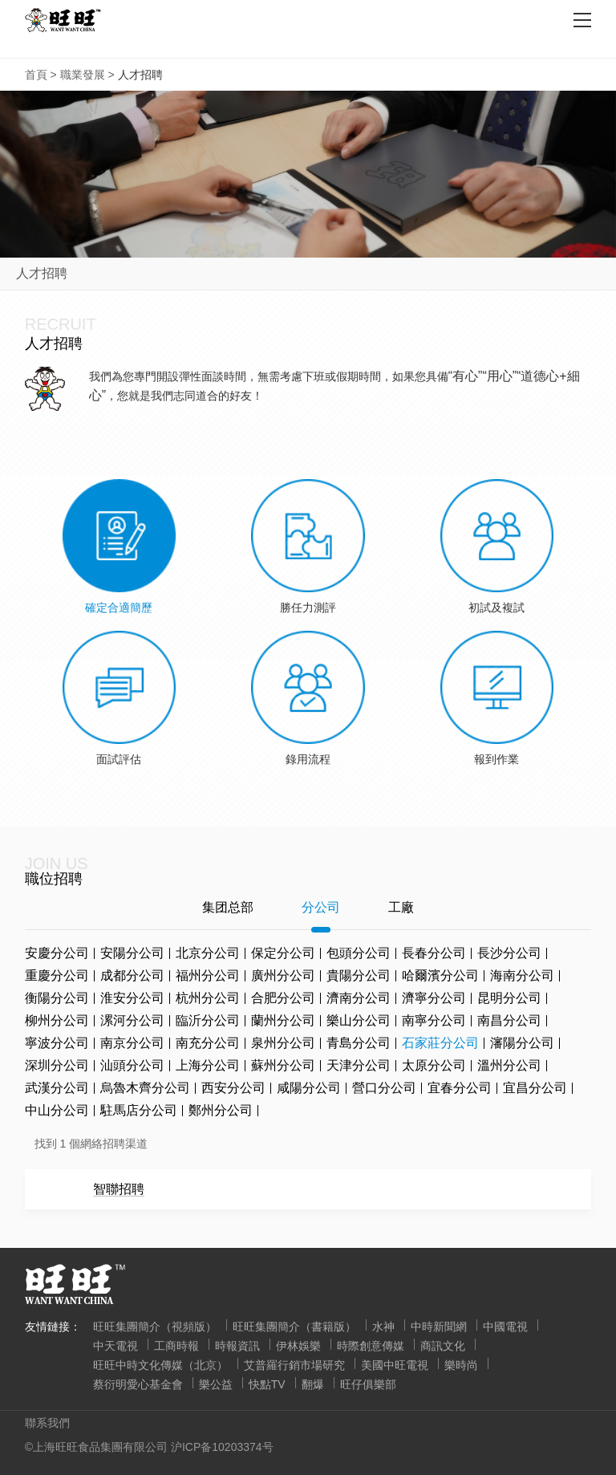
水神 (383, 1326)
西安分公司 (233, 1088)
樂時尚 (461, 1365)
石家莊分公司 (440, 1043)
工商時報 (176, 1345)
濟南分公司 (358, 998)
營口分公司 (384, 1088)
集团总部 (227, 907)
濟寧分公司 (434, 998)
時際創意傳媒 (370, 1345)
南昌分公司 (509, 1020)
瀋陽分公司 (522, 1043)
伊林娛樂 (298, 1345)
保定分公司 (283, 953)
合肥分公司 (283, 998)
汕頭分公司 (132, 1065)
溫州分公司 (509, 1065)
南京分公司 (132, 1043)
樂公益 (216, 1384)
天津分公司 (358, 1065)
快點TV (267, 1384)
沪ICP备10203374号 (222, 1446)
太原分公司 (434, 1065)
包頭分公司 (358, 953)
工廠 (401, 907)
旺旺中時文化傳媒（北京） (160, 1365)
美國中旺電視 (394, 1365)
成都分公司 (132, 975)
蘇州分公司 (283, 1065)
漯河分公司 (132, 1020)
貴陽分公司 (358, 975)
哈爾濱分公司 (440, 975)
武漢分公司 (57, 1088)
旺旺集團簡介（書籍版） (294, 1326)
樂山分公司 (358, 1020)
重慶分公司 (57, 975)
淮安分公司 (132, 998)
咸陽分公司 (309, 1088)
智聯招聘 (118, 1189)
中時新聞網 (439, 1326)
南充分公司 (208, 1043)
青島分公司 (358, 1043)
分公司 (321, 907)
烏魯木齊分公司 (145, 1088)
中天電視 (115, 1345)
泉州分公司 (283, 1043)
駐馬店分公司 (138, 1110)
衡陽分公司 (57, 998)
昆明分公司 (509, 998)
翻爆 (313, 1384)
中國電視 (505, 1326)
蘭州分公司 (283, 1020)
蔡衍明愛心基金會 (138, 1384)
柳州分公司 (57, 1020)
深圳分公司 (57, 1065)
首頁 (36, 74)
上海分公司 (208, 1065)
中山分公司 (57, 1110)
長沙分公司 (509, 953)
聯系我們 (47, 1422)
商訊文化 (442, 1345)
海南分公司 (522, 975)
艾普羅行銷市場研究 (294, 1365)
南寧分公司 (434, 1020)
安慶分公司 (57, 953)
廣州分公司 (283, 975)
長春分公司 (434, 953)
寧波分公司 (57, 1043)
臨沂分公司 (208, 1020)
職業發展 (82, 74)
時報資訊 (237, 1345)
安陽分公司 (132, 953)
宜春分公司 (460, 1088)
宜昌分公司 (535, 1088)
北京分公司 (208, 953)
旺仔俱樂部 (368, 1384)
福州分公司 (208, 975)
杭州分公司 (208, 998)
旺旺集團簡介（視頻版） (155, 1326)
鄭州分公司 (220, 1110)
